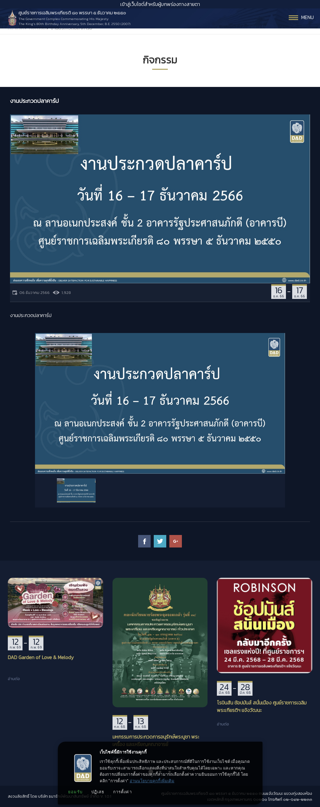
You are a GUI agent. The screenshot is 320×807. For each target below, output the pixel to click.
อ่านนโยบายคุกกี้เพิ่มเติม (152, 781)
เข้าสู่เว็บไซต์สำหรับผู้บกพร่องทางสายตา (160, 4)
